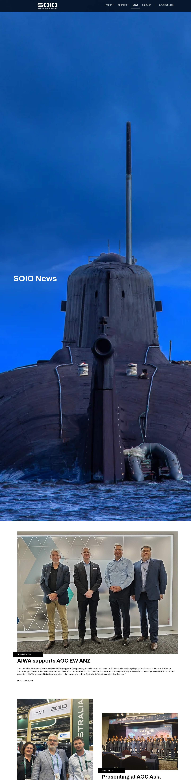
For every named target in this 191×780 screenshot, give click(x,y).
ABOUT (109, 5)
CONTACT (146, 5)
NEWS (135, 5)
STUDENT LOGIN (166, 5)
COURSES (122, 5)
